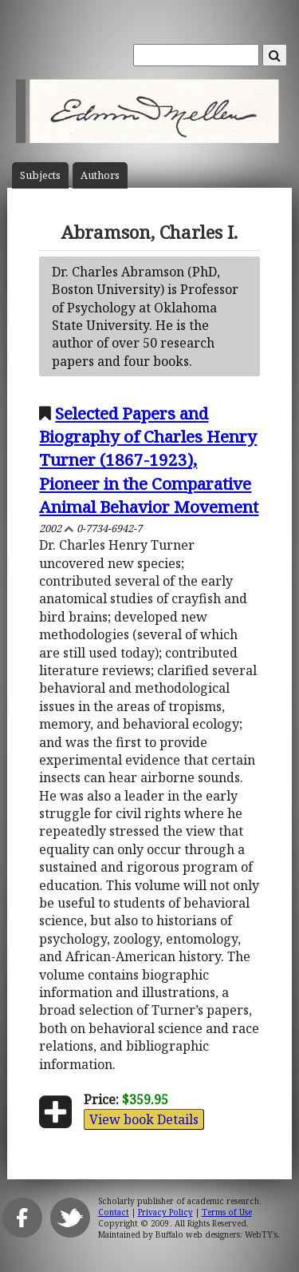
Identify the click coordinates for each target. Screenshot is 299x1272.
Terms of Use (227, 1212)
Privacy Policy (165, 1212)
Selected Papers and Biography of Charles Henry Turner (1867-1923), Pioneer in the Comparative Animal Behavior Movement (148, 459)
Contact (113, 1212)
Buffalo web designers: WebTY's (216, 1234)
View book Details (144, 1119)
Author (100, 175)
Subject (40, 175)
